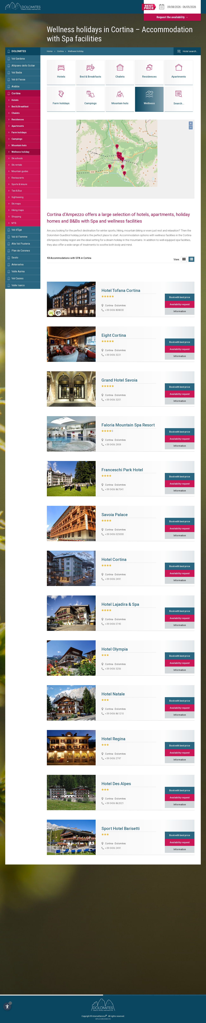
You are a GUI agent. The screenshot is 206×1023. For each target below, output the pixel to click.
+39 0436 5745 (113, 624)
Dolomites (19, 51)
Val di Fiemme (19, 236)
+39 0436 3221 (113, 355)
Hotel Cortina (114, 559)
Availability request (180, 304)
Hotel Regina (113, 738)
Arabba (15, 86)
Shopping (16, 216)
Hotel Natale (113, 694)
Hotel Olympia (114, 649)
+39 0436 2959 (113, 444)
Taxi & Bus (17, 190)
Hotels (15, 100)
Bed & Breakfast (20, 106)
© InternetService (98, 1016)
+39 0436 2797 (113, 758)
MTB (14, 223)
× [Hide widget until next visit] (10, 1003)
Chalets (16, 113)
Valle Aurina (18, 271)
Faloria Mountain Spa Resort (128, 425)
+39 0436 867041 (114, 489)
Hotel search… (187, 51)
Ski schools (17, 158)
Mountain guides (20, 171)
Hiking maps (18, 210)
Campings (17, 139)
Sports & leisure (19, 184)
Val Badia (17, 72)
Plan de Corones (21, 250)
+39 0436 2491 (113, 579)
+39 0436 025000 (114, 534)
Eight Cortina (113, 335)
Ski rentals (17, 165)
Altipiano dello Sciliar (23, 65)
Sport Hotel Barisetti (120, 828)
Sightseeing (17, 197)
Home (49, 51)
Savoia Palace (114, 514)
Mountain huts (19, 145)
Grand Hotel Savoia (119, 380)
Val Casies (17, 278)
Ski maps (16, 203)
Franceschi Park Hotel (122, 469)
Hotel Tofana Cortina (120, 290)
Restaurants (18, 177)
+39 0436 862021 (114, 803)
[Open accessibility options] (7, 1006)
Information (180, 311)
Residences (18, 119)
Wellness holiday (20, 152)
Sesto (15, 257)
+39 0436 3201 (113, 399)
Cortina (16, 93)
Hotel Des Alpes (116, 783)
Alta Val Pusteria (21, 243)
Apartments (18, 126)
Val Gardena (18, 58)
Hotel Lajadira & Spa (120, 604)
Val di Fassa (18, 79)
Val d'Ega (17, 229)
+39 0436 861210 (114, 713)
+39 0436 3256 (113, 668)
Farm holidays (19, 132)
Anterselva (17, 264)
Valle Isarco (18, 285)
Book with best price (179, 297)
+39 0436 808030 (114, 310)
